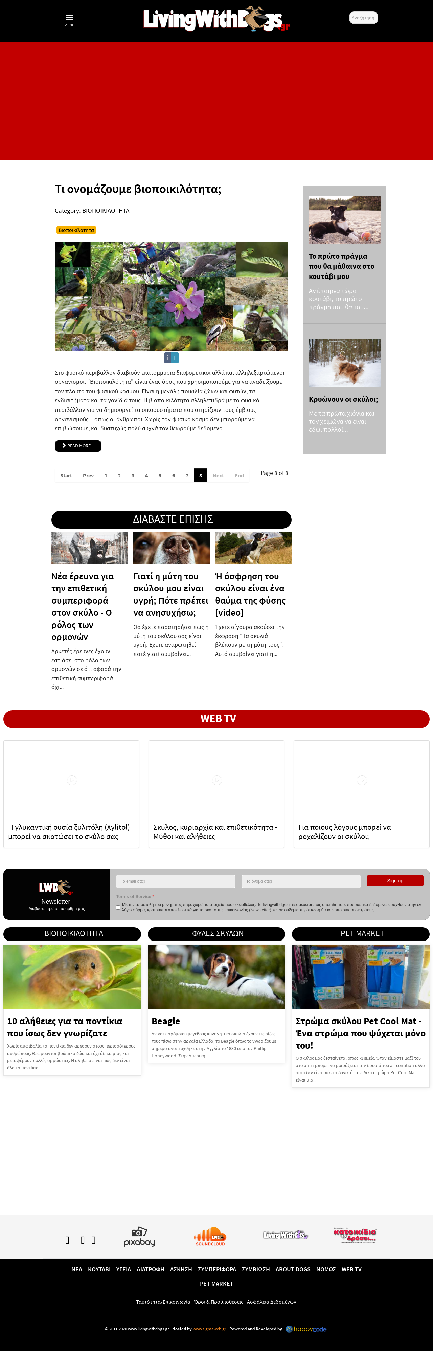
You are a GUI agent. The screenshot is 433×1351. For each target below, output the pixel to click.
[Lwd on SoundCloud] (210, 1235)
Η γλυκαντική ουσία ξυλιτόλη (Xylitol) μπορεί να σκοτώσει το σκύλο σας (69, 831)
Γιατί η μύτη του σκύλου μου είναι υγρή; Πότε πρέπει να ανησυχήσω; (170, 594)
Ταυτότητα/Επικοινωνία (163, 1301)
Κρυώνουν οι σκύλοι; (343, 399)
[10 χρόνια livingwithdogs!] (216, 17)
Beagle (166, 1020)
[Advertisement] (216, 101)
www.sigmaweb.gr (209, 1328)
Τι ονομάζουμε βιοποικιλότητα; (138, 188)
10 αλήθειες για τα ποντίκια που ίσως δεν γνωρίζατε (64, 1026)
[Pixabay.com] (139, 1235)
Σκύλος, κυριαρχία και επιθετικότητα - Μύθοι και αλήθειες (215, 831)
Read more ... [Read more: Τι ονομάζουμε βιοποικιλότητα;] (78, 445)
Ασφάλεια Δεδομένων (271, 1301)
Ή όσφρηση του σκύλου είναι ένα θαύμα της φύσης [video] (250, 594)
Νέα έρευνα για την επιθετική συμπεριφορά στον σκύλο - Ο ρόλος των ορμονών (82, 606)
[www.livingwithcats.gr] (286, 1233)
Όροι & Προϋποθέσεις (218, 1301)
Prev (88, 475)
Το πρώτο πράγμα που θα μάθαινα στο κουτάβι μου (341, 266)
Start (66, 475)
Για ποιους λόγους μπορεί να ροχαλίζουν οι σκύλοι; (344, 831)
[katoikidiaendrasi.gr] (355, 1234)
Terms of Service (135, 896)
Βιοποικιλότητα (76, 230)
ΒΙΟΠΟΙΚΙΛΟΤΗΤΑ (105, 210)
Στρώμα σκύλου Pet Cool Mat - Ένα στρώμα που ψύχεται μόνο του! (361, 1032)
